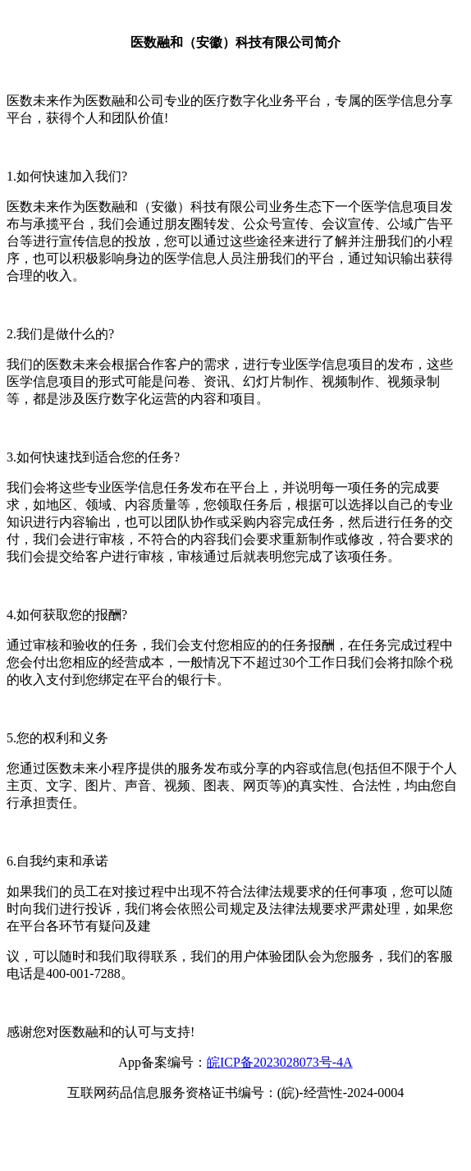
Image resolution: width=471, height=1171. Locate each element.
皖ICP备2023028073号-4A (280, 1062)
